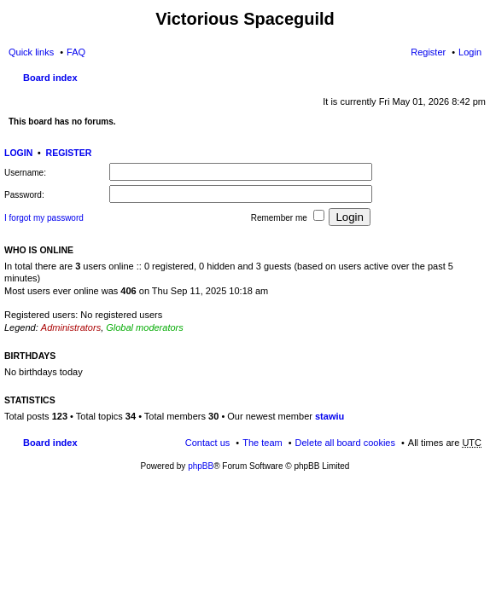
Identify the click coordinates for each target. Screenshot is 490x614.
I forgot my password (44, 218)
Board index (50, 77)
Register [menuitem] (428, 52)
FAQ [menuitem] (76, 52)
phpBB (200, 466)
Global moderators (145, 327)
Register (69, 153)
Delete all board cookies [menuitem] (345, 442)
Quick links (31, 52)
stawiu (329, 416)
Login (18, 153)
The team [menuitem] (262, 442)
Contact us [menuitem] (207, 442)
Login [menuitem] (469, 52)
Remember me (287, 216)
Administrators (71, 327)
